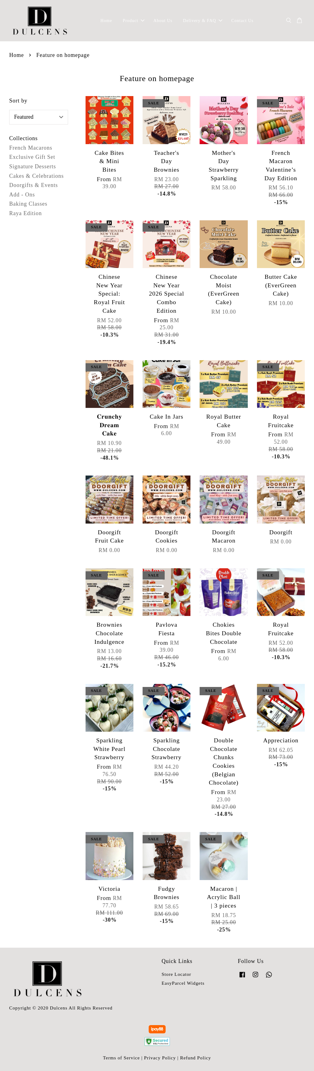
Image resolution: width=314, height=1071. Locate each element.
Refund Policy (195, 1057)
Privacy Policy (160, 1057)
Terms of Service (121, 1057)
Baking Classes (28, 204)
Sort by (18, 101)
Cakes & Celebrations (36, 176)
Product (133, 20)
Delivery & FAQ (202, 20)
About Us (162, 20)
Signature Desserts (32, 166)
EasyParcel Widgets (183, 983)
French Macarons (30, 148)
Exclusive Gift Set (32, 157)
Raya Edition (25, 213)
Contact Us (242, 20)
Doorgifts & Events (33, 185)
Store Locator (176, 974)
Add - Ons (22, 195)
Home (106, 20)
